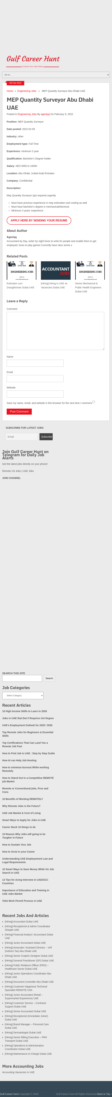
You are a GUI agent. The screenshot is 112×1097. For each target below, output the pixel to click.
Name (10, 356)
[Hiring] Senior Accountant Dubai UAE (25, 1011)
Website (11, 387)
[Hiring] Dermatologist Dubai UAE (23, 1032)
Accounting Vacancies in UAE (18, 1072)
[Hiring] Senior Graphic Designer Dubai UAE (29, 955)
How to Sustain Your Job (16, 844)
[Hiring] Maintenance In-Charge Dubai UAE (28, 1053)
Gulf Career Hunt (9, 1094)
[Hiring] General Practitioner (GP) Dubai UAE (29, 960)
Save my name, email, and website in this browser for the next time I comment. (50, 403)
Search (49, 678)
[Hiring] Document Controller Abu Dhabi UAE (29, 981)
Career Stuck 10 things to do (19, 827)
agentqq (45, 114)
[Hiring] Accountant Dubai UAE (21, 921)
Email (10, 372)
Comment (12, 308)
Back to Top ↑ (104, 1094)
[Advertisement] (56, 24)
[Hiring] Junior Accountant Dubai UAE (25, 942)
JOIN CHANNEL (11, 478)
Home (10, 91)
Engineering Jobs (26, 91)
